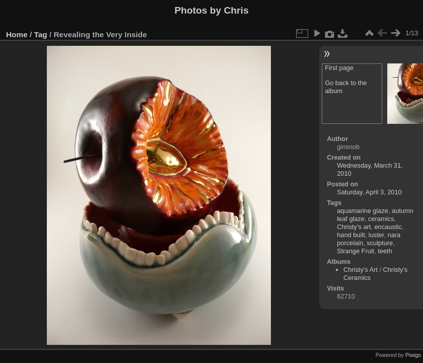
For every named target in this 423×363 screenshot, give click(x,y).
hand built (351, 235)
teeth (385, 251)
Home (17, 34)
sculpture (380, 243)
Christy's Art (360, 269)
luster (376, 235)
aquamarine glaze (362, 210)
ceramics (381, 219)
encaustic (387, 227)
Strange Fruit (355, 251)
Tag (40, 34)
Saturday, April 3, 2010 (369, 192)
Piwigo (413, 355)
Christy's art (354, 227)
